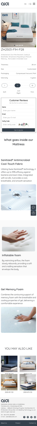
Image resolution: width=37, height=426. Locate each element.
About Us (4, 423)
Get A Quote (18, 130)
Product (17, 423)
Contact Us (32, 423)
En (25, 4)
